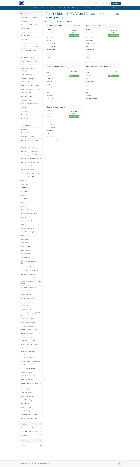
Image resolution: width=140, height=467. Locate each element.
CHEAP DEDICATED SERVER (28, 65)
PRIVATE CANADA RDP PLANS (29, 61)
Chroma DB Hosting (26, 407)
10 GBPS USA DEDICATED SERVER (30, 89)
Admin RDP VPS (25, 246)
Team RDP (24, 199)
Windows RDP (25, 243)
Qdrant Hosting (25, 411)
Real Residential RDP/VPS (28, 169)
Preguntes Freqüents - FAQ (60, 8)
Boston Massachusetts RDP (29, 274)
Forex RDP (24, 115)
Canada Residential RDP (28, 298)
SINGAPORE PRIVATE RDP (28, 78)
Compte (116, 8)
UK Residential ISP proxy (28, 267)
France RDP (24, 39)
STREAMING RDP (25, 28)
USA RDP (23, 188)
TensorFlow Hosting (26, 392)
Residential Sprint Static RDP (29, 155)
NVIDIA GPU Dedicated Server (29, 270)
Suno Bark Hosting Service (28, 365)
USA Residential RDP (27, 294)
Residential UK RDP (26, 166)
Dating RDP (24, 206)
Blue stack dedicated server (29, 133)
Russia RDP (24, 235)
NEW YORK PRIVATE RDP (28, 122)
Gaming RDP (24, 184)
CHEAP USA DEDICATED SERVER (30, 85)
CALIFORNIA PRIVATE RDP (28, 118)
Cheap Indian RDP (26, 250)
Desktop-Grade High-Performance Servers (31, 282)
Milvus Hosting (25, 403)
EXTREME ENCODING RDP (28, 57)
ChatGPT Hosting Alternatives (29, 344)
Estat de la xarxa (77, 8)
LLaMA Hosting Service (27, 319)
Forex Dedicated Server (27, 228)
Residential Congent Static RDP (30, 162)
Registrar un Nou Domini (31, 428)
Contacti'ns (96, 8)
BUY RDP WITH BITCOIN (28, 32)
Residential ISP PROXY (27, 136)
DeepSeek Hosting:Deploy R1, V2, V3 (30, 314)
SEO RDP (23, 180)
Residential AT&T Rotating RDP (30, 151)
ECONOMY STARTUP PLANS (29, 17)
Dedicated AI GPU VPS (27, 100)
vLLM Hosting (24, 305)
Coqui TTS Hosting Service (28, 376)
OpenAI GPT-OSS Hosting (28, 341)
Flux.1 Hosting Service (27, 357)
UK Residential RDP (26, 221)
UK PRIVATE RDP (25, 107)
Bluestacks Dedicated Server (29, 213)
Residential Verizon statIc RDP (29, 140)
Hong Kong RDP (25, 257)
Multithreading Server (27, 210)
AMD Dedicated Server (27, 36)
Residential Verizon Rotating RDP (30, 144)
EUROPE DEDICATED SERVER (29, 50)
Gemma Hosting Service (28, 322)
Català (89, 3)
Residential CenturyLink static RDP (31, 158)
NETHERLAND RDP (26, 125)
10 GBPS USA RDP (26, 93)
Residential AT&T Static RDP (29, 147)
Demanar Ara (74, 35)
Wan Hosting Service (27, 389)
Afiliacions (88, 8)
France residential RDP (27, 278)
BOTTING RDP (25, 54)
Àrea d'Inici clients (26, 8)
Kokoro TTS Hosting (26, 372)
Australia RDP (25, 239)
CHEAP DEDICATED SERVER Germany (28, 70)
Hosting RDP (24, 21)
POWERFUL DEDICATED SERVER (30, 104)
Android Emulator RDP (27, 177)
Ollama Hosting (25, 302)
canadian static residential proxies (28, 262)
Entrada (96, 3)
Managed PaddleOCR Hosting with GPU (31, 384)
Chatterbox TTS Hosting (28, 379)
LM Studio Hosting (26, 309)
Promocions (46, 8)
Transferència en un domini (31, 431)
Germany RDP (25, 191)
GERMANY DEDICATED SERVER (30, 46)
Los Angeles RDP (25, 254)
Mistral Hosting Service (27, 333)
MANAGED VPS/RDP (26, 111)
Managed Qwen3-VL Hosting (29, 330)
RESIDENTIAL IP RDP (26, 96)
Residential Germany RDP (28, 232)
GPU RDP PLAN (25, 82)
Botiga (37, 8)
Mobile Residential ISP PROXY (29, 418)
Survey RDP (24, 217)
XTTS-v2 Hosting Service (28, 368)
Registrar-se (104, 3)
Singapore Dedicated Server (29, 414)
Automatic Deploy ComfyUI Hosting (28, 353)
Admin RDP (24, 195)
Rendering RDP (25, 129)
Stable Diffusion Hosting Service (30, 348)
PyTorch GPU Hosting (27, 396)
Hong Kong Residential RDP (29, 287)
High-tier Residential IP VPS (29, 291)
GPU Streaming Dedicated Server (30, 173)
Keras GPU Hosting (26, 400)
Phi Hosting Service (26, 337)
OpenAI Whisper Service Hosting (30, 361)
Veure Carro (115, 3)
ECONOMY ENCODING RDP (29, 25)
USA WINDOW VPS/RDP (27, 74)
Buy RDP (23, 224)
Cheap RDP (24, 202)
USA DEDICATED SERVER (28, 43)
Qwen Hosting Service (27, 326)
